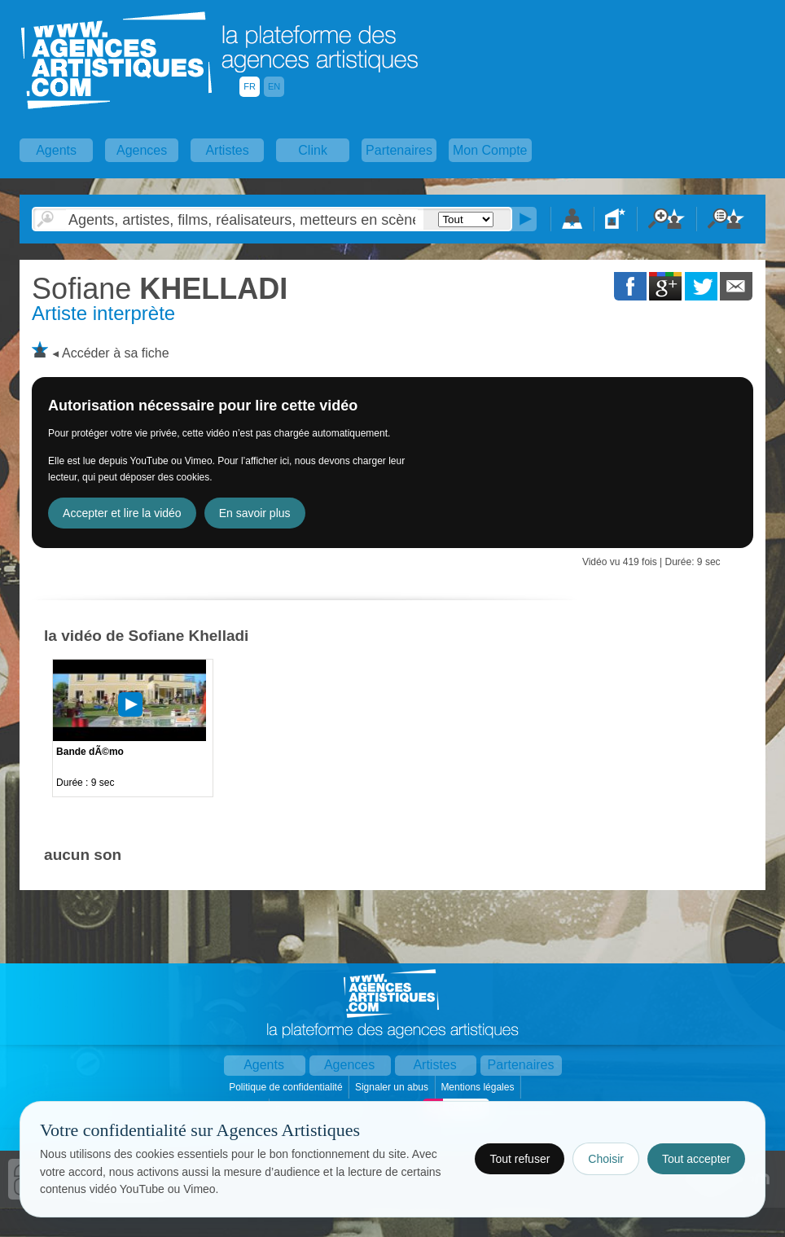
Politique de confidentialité (287, 1087)
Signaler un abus (393, 1087)
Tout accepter (696, 1158)
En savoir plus (255, 513)
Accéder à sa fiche (115, 353)
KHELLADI (159, 288)
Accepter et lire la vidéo (122, 513)
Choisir (606, 1158)
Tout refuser (519, 1158)
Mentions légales (478, 1087)
